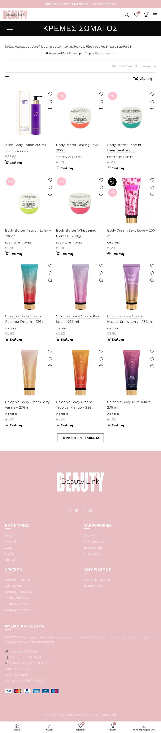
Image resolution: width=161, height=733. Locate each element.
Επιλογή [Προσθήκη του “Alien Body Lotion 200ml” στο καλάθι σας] (16, 163)
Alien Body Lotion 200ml (25, 145)
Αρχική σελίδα (57, 53)
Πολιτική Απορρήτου (18, 580)
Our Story (91, 535)
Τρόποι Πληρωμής (17, 604)
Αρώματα (11, 535)
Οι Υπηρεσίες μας (95, 541)
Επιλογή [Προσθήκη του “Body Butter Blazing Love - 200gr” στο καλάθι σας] (67, 168)
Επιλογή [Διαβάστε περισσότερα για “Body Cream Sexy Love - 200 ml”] (118, 254)
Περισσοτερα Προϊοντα (80, 438)
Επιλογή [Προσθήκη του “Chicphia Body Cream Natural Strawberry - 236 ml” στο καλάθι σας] (118, 339)
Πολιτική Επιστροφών (19, 592)
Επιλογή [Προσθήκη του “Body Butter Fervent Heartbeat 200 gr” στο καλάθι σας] (118, 168)
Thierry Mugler (16, 151)
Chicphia (113, 242)
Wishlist (138, 13)
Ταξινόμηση (142, 79)
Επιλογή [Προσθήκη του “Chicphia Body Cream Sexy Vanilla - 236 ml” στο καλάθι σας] (16, 425)
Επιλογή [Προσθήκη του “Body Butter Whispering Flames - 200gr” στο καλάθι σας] (67, 254)
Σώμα (88, 53)
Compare (50, 101)
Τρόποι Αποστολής (17, 598)
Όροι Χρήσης (13, 586)
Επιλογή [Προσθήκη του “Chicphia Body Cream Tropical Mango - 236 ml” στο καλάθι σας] (67, 425)
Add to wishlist (50, 94)
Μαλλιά (9, 554)
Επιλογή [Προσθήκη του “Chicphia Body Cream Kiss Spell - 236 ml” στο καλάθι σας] (67, 339)
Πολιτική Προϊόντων (18, 610)
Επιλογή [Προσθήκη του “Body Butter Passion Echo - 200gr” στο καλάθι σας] (16, 254)
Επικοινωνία (92, 554)
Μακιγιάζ (10, 541)
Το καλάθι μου (93, 586)
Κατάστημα (75, 53)
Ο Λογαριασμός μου (97, 580)
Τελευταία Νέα (93, 547)
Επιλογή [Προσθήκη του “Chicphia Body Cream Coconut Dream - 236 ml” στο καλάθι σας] (16, 339)
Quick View (50, 109)
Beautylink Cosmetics (72, 715)
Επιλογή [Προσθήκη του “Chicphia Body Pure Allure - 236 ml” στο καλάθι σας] (118, 425)
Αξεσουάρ (11, 560)
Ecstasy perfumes (69, 157)
